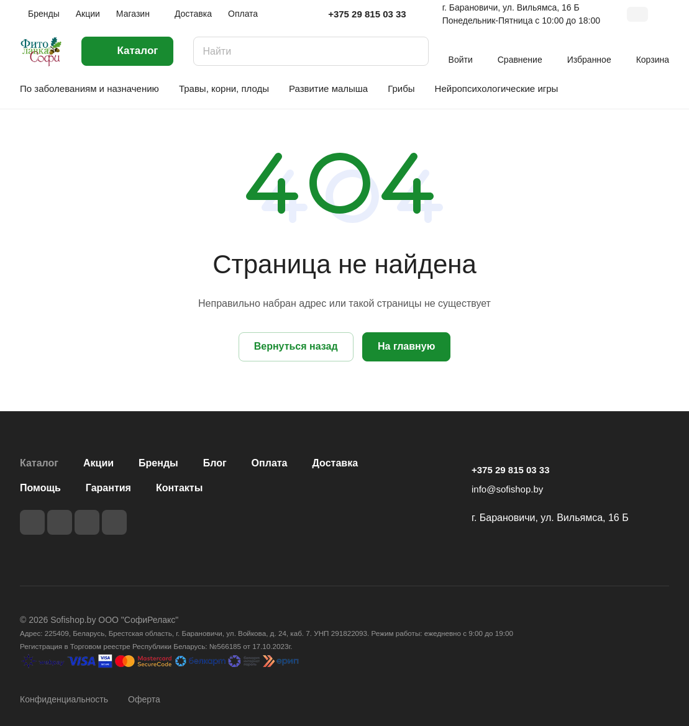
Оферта (144, 699)
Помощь (40, 488)
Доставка (335, 463)
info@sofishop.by (507, 489)
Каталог (39, 463)
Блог (215, 463)
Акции (98, 463)
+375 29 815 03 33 (367, 14)
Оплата (270, 463)
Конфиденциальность (64, 699)
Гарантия (108, 488)
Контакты (179, 488)
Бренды (158, 463)
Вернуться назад (296, 346)
